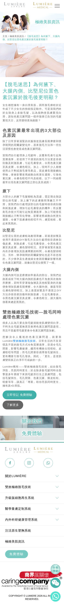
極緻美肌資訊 (17, 36)
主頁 (5, 36)
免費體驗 (16, 554)
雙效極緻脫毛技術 (24, 340)
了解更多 (13, 405)
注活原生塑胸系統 (18, 530)
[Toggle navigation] (57, 5)
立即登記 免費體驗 (19, 394)
